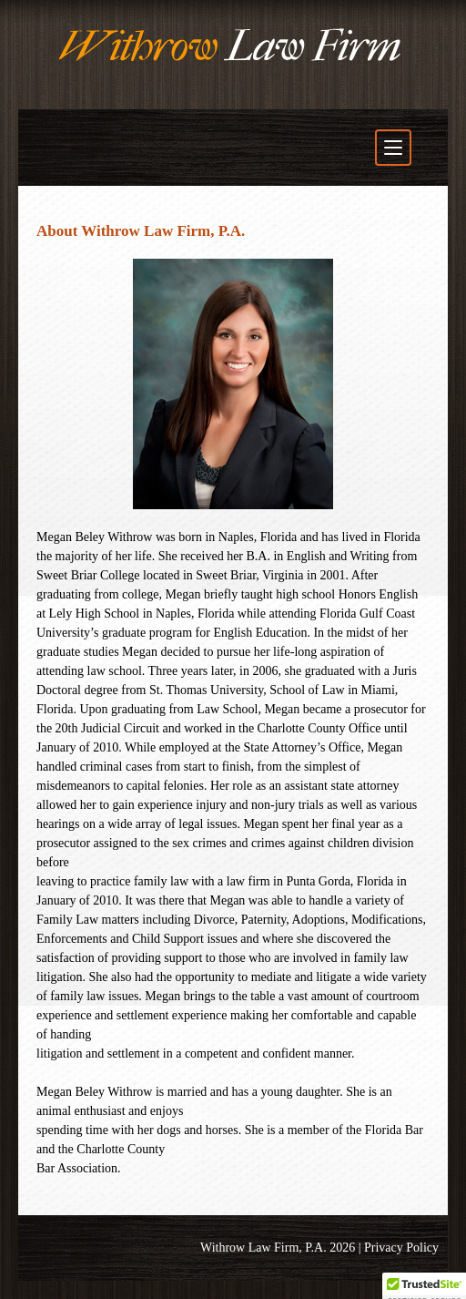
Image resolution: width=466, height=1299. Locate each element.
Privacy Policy (401, 1247)
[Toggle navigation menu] (393, 147)
